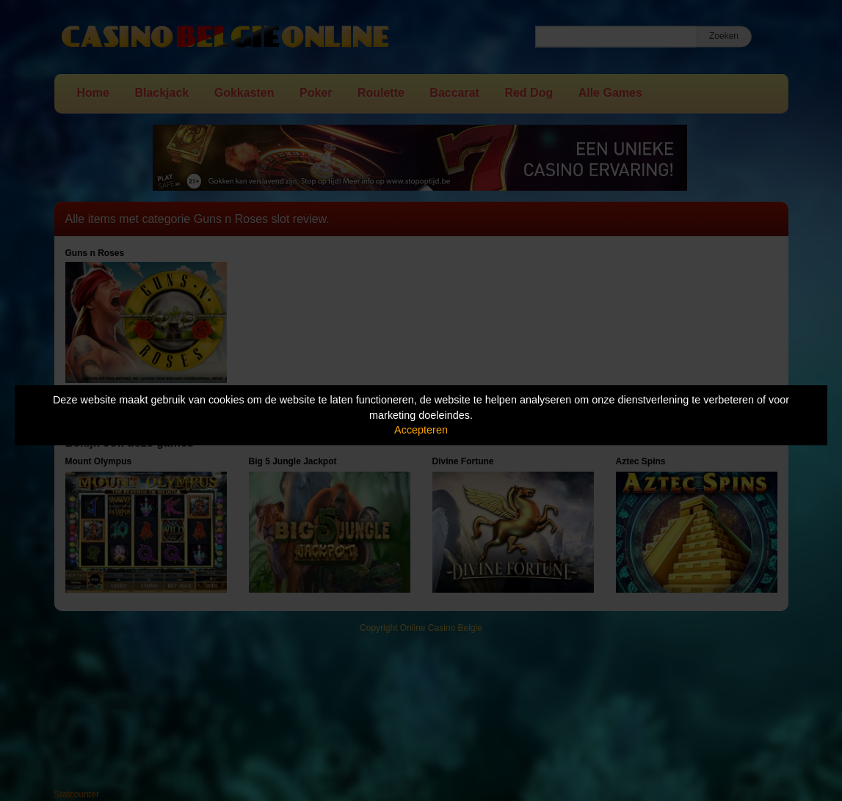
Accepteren (421, 430)
